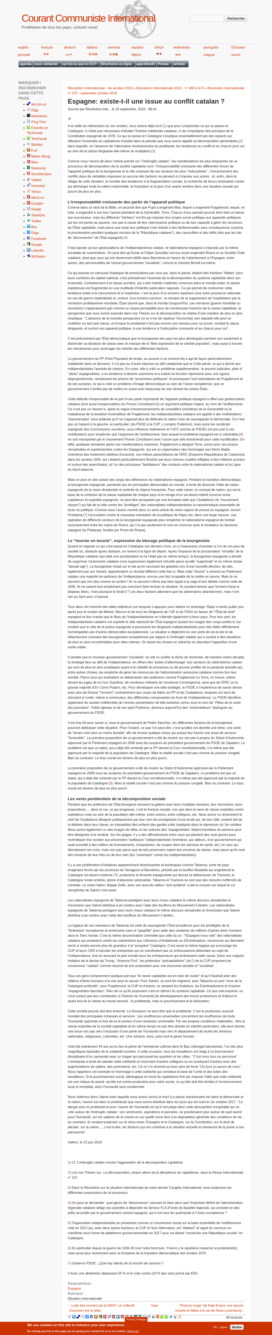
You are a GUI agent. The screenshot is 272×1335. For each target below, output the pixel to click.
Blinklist (37, 144)
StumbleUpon (41, 174)
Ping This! (38, 122)
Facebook (38, 239)
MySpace (38, 256)
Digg (34, 110)
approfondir (145, 64)
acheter (179, 64)
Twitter (36, 221)
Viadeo (36, 180)
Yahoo (36, 191)
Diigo (35, 233)
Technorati (39, 139)
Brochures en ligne (116, 64)
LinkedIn (37, 250)
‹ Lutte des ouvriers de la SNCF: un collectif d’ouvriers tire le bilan (101, 1308)
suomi (235, 55)
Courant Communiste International (88, 18)
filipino (136, 55)
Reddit (36, 209)
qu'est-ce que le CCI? (80, 64)
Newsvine (38, 168)
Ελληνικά (238, 47)
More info (133, 1332)
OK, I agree (220, 1328)
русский (24, 55)
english (23, 47)
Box (34, 227)
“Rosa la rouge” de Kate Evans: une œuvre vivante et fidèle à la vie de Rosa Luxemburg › (209, 1308)
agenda (25, 64)
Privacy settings (136, 1320)
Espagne (74, 1288)
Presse (163, 64)
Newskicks (39, 116)
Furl (34, 150)
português (211, 47)
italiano (92, 47)
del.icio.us (38, 104)
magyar (209, 55)
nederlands (181, 47)
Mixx (34, 162)
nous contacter (46, 64)
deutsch (70, 47)
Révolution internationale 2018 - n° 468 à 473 (170, 88)
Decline (237, 1328)
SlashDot (38, 215)
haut (154, 1305)
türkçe (159, 47)
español (137, 47)
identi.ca (37, 197)
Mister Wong (40, 156)
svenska (114, 47)
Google (36, 244)
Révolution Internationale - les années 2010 (100, 88)
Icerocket (38, 186)
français (47, 47)
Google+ (37, 203)
